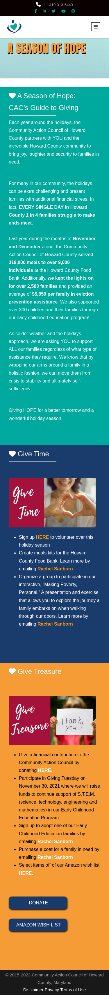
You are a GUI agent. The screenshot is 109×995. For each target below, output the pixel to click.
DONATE (38, 902)
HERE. (45, 770)
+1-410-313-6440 (54, 5)
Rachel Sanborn (55, 841)
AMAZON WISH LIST (37, 924)
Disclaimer (33, 989)
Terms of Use (73, 989)
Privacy (52, 989)
